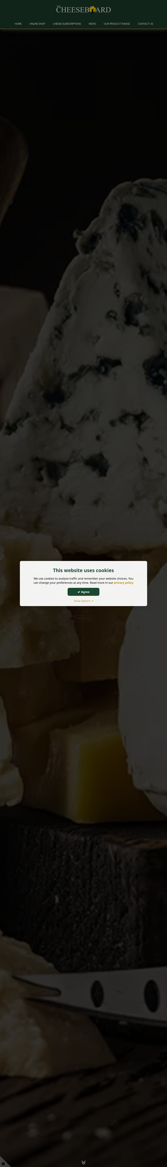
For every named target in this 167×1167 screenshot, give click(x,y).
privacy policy (123, 583)
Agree (83, 592)
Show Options (83, 601)
